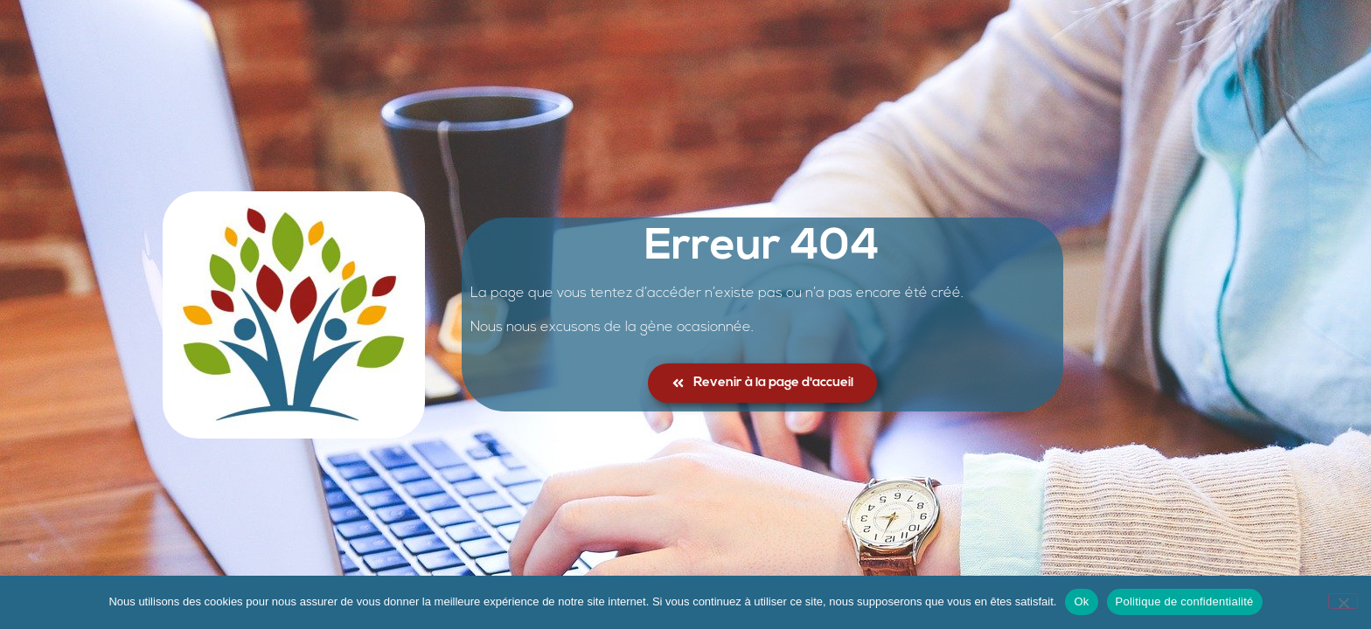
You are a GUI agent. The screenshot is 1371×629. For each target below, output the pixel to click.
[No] (1343, 601)
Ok (1081, 601)
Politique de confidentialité (1185, 601)
